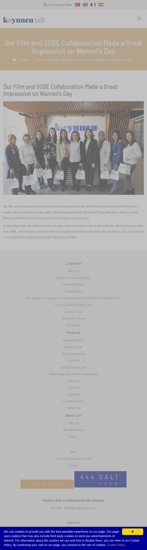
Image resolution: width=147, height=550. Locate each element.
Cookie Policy (116, 545)
